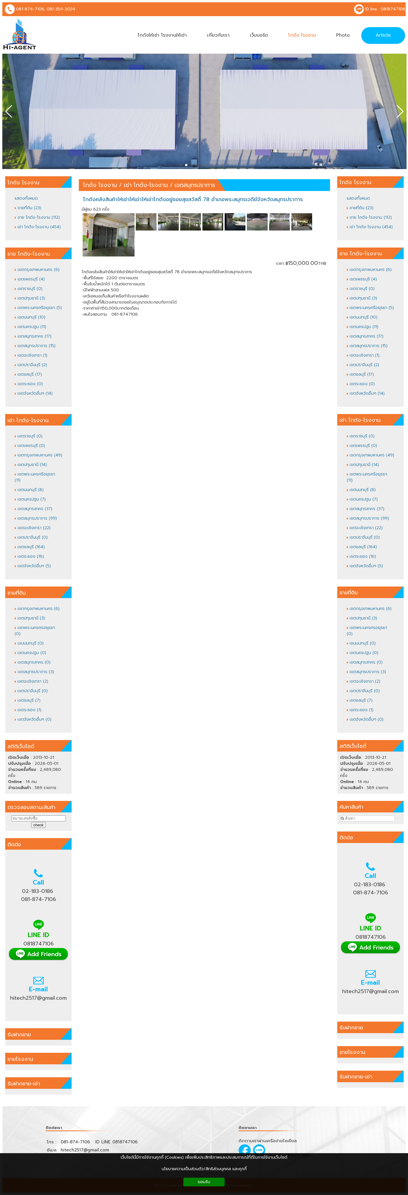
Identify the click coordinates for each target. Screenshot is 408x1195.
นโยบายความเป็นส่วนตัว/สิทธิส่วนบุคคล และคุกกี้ (204, 1169)
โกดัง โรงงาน (100, 185)
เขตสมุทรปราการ (195, 185)
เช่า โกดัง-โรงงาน (146, 185)
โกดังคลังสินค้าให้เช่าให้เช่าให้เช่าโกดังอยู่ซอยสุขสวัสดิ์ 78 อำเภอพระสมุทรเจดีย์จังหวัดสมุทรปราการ (193, 199)
